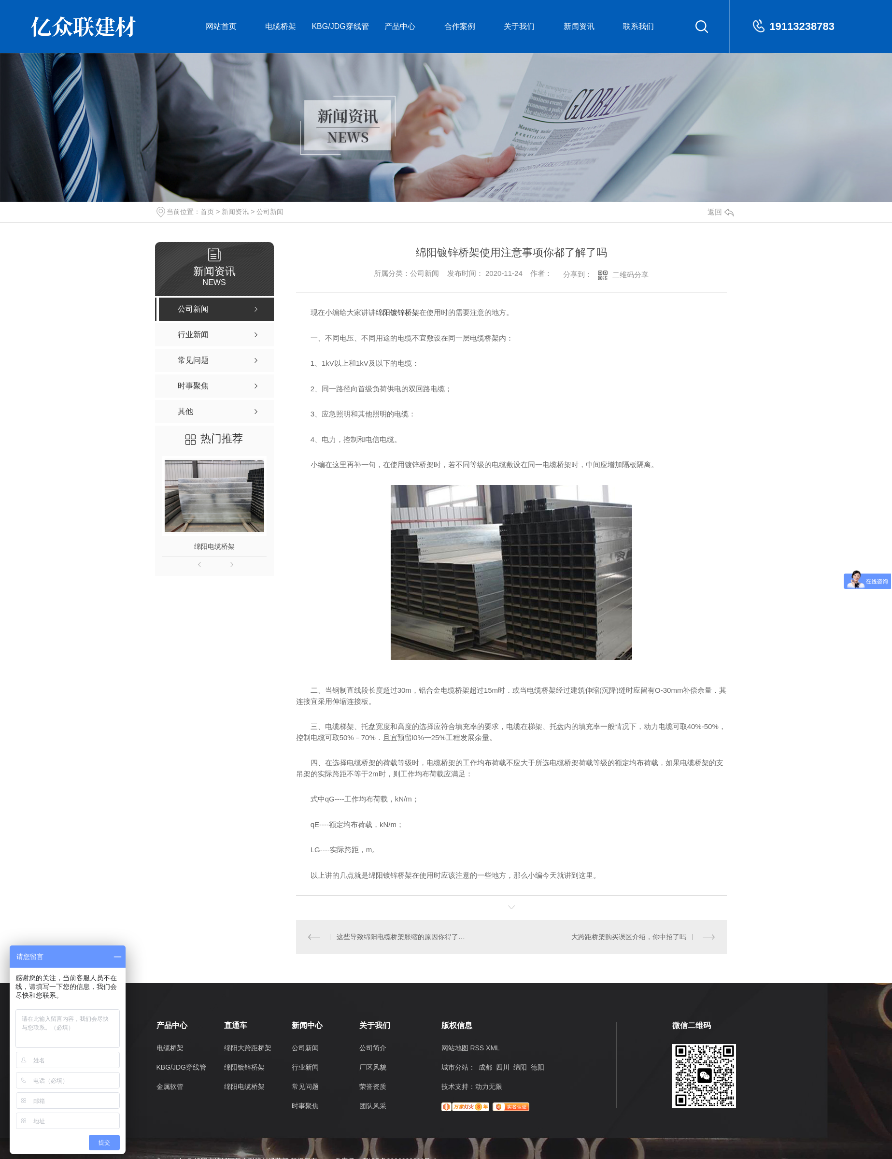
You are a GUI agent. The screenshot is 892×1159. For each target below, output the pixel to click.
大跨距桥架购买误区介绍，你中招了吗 (628, 937)
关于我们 (519, 26)
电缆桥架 (280, 26)
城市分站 (454, 1067)
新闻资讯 (579, 26)
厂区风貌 (372, 1067)
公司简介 (372, 1048)
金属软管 (170, 1086)
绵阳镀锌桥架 (397, 312)
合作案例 (459, 26)
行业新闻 (305, 1067)
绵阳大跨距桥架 (247, 1048)
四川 (503, 1067)
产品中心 (399, 26)
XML (493, 1048)
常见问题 (305, 1086)
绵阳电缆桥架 (214, 546)
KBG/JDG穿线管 (339, 26)
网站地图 (454, 1048)
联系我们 (638, 26)
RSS (477, 1048)
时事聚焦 (305, 1106)
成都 (485, 1067)
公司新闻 (269, 211)
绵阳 (520, 1067)
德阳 (537, 1067)
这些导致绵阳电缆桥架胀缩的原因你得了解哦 (403, 937)
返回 (721, 212)
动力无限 (488, 1086)
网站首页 (221, 26)
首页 (207, 211)
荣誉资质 (372, 1086)
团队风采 (372, 1106)
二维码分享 (630, 275)
